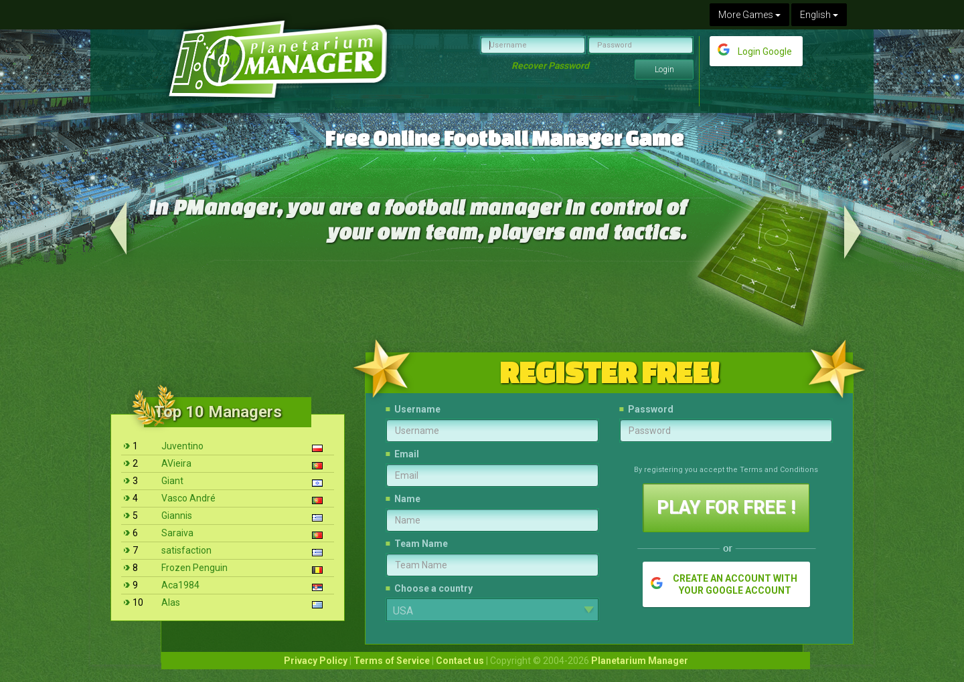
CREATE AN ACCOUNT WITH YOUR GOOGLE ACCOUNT (735, 584)
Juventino (182, 446)
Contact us (460, 660)
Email (406, 454)
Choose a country (433, 588)
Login (664, 69)
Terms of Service (391, 660)
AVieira (176, 463)
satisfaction (186, 550)
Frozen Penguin (194, 567)
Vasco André (188, 498)
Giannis (176, 515)
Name (407, 498)
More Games (749, 14)
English (819, 14)
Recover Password (550, 65)
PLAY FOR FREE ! (726, 507)
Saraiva (177, 533)
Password (650, 409)
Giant (172, 480)
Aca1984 (180, 585)
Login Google (765, 51)
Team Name (421, 543)
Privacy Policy (315, 660)
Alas (170, 602)
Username (417, 409)
